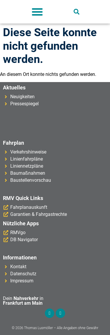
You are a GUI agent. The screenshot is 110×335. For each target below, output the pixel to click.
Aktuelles (14, 87)
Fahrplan (13, 143)
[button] (37, 12)
